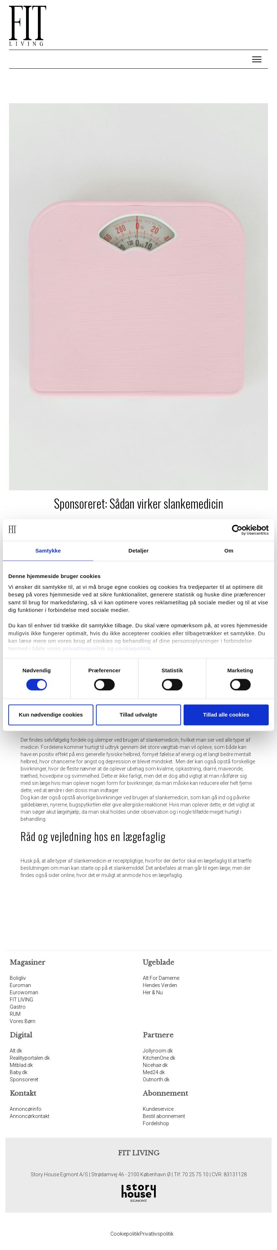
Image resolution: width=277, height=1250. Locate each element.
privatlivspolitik (84, 649)
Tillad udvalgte (139, 715)
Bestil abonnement (164, 1116)
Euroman (20, 985)
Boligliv (18, 978)
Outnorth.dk (156, 1079)
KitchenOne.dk (159, 1058)
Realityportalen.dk (30, 1058)
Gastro (18, 1007)
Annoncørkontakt (29, 1116)
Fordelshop (156, 1123)
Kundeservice (158, 1109)
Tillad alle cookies (226, 715)
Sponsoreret (24, 1079)
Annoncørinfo (25, 1109)
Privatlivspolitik (156, 1234)
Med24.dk (154, 1072)
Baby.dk (18, 1072)
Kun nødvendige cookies (51, 715)
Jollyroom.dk (158, 1051)
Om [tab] (228, 550)
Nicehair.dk (155, 1065)
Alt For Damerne (161, 978)
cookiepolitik (133, 649)
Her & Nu (153, 992)
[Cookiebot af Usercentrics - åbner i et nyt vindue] (237, 529)
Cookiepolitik (125, 1234)
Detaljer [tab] (138, 550)
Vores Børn (22, 1021)
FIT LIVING (21, 1000)
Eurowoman (24, 992)
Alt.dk (16, 1051)
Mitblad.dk (21, 1065)
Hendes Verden (160, 985)
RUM (15, 1014)
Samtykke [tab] (48, 550)
